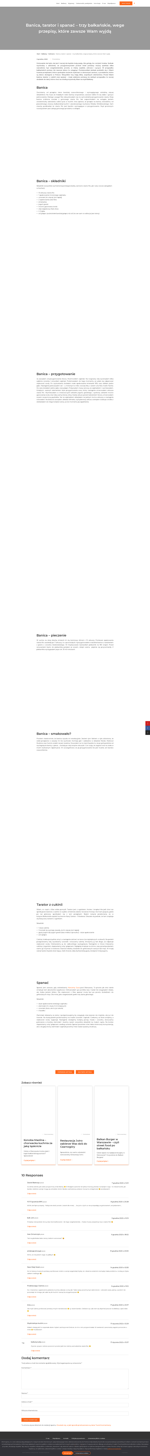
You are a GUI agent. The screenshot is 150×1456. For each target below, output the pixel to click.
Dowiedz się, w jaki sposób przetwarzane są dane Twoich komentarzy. (84, 1425)
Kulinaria (52, 54)
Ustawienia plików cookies (96, 1438)
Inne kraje (97, 3)
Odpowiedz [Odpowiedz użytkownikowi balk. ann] (31, 1226)
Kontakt (65, 1438)
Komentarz (26, 1368)
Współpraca (111, 3)
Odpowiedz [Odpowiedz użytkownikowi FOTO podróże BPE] (31, 1210)
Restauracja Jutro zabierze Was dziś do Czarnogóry (73, 1143)
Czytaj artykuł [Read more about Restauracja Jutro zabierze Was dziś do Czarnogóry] (65, 1160)
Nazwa (24, 1393)
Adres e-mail (26, 1402)
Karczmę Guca (74, 988)
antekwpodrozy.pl (34, 1251)
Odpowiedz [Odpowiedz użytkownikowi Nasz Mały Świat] (31, 1278)
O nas (104, 3)
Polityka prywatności (78, 1438)
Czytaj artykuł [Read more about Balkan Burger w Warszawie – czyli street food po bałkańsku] (102, 1161)
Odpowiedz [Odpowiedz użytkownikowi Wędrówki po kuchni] (31, 1334)
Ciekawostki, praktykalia (84, 3)
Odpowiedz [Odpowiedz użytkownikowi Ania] (31, 1315)
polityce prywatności (114, 1448)
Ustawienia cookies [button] (81, 1453)
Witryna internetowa (29, 1410)
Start (58, 3)
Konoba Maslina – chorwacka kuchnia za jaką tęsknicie (38, 1143)
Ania (29, 1305)
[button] (134, 3)
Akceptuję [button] (67, 1453)
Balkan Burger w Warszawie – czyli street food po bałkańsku (108, 1144)
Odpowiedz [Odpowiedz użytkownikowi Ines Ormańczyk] (31, 1243)
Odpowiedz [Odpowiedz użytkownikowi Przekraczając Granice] (31, 1297)
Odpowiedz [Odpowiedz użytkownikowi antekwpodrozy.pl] (31, 1259)
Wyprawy (71, 3)
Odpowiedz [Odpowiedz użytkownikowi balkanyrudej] (35, 1351)
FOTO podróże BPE (34, 1202)
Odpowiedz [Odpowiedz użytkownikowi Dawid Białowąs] (31, 1194)
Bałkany (63, 3)
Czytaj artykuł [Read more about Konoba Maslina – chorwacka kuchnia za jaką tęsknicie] (29, 1160)
